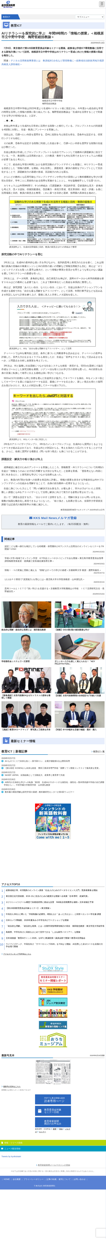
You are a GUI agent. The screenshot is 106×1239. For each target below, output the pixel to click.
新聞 (54, 1129)
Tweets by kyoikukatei (11, 1156)
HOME (7, 1179)
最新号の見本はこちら (12, 1087)
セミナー (42, 1132)
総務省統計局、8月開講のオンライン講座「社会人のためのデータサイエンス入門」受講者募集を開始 (52, 890)
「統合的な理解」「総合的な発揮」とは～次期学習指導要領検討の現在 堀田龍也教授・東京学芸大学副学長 (55, 926)
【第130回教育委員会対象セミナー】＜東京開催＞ (28, 908)
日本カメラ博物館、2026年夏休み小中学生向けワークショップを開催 (37, 920)
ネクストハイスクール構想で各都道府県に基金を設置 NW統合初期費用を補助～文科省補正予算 (50, 902)
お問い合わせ (80, 1179)
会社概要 (17, 1179)
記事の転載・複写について (59, 1179)
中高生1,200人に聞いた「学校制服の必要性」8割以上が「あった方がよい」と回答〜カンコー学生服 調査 (53, 914)
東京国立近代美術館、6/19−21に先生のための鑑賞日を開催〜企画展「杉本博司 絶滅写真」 (48, 896)
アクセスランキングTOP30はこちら (17, 954)
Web (61, 1129)
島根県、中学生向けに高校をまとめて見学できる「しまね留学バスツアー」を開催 (43, 932)
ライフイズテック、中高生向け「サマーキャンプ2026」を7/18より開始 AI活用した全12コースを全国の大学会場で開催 (54, 945)
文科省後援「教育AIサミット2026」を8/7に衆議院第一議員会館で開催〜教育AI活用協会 (45, 938)
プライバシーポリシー (34, 1179)
